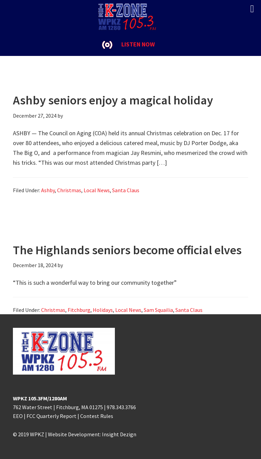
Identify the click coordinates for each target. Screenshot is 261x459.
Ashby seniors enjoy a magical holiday (113, 100)
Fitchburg (79, 309)
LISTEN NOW (138, 44)
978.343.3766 (121, 407)
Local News (97, 190)
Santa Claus (125, 190)
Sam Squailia (158, 309)
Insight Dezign (119, 434)
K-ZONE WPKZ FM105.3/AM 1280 (130, 17)
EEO (18, 416)
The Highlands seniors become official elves (127, 250)
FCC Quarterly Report (51, 416)
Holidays (103, 309)
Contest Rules (96, 416)
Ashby (48, 190)
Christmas (69, 190)
